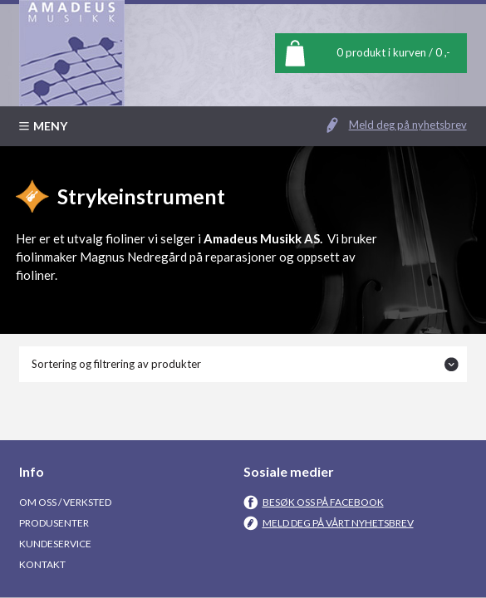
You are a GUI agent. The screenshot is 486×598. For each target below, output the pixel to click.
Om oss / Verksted (65, 502)
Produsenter (54, 523)
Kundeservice (55, 543)
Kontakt (42, 564)
